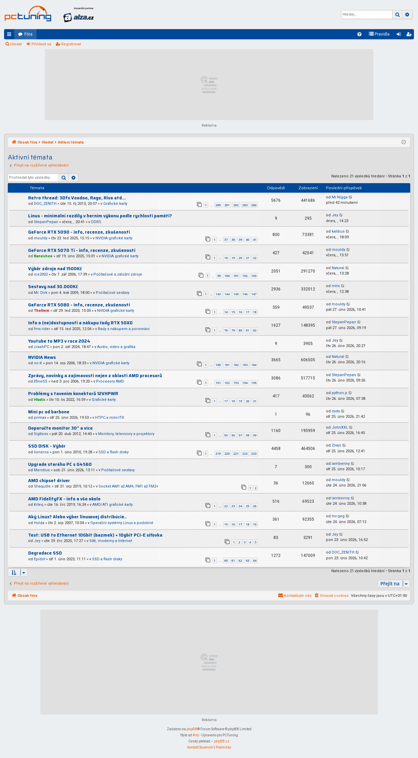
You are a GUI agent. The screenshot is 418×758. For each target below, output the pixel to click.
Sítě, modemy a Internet (110, 541)
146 (244, 294)
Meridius (42, 470)
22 (255, 258)
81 (247, 330)
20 (240, 258)
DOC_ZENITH (45, 203)
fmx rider (42, 329)
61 (233, 560)
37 (226, 239)
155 (254, 383)
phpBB (191, 729)
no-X (38, 363)
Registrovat (71, 44)
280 (218, 205)
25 (247, 506)
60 (226, 560)
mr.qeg (338, 516)
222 (244, 453)
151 (218, 383)
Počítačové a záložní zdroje (117, 274)
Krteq (38, 504)
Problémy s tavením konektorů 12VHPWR (73, 393)
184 (254, 365)
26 (255, 506)
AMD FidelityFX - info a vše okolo (64, 498)
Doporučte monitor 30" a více (60, 428)
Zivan (336, 445)
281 (226, 205)
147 (254, 294)
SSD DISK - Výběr (47, 446)
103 (254, 276)
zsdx (336, 411)
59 (255, 435)
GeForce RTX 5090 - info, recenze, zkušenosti (79, 232)
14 (226, 312)
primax (40, 417)
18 (226, 258)
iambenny (341, 463)
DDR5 (96, 222)
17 (247, 312)
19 (233, 258)
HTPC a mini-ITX (109, 417)
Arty (196, 735)
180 (218, 365)
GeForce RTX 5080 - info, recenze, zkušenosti (79, 304)
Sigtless (41, 434)
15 (233, 312)
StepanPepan (46, 222)
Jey (335, 215)
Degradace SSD (45, 553)
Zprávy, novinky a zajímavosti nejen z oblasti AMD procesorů (95, 375)
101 (236, 276)
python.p (339, 393)
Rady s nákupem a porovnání (124, 329)
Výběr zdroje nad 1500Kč (55, 268)
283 (244, 205)
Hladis (39, 399)
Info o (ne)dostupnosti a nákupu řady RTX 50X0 (80, 322)
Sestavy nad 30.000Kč (53, 286)
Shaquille (42, 486)
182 (236, 365)
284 (254, 205)
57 (240, 435)
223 (254, 453)
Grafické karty (115, 203)
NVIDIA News (42, 357)
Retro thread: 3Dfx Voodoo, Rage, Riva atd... (77, 197)
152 (226, 383)
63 (247, 560)
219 (218, 453)
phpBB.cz (221, 741)
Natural (338, 268)
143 (218, 294)
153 (236, 383)
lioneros (41, 452)
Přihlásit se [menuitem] (400, 35)
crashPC (41, 347)
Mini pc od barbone (48, 411)
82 (255, 330)
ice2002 (41, 274)
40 (247, 239)
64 (255, 560)
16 (240, 312)
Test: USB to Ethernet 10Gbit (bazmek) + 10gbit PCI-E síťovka (95, 535)
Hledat (16, 44)
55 (226, 435)
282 (236, 205)
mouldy (40, 238)
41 (255, 239)
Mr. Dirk (40, 292)
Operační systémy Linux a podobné (121, 523)
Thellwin (41, 310)
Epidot (39, 559)
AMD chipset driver (49, 480)
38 (233, 239)
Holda (39, 523)
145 (236, 294)
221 (236, 453)
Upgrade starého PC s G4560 (60, 464)
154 (244, 383)
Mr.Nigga (340, 197)
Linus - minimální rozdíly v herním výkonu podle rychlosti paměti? (100, 215)
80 (240, 330)
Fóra (28, 34)
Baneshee (43, 256)
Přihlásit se (41, 44)
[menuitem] (359, 34)
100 (226, 276)
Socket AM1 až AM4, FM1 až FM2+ (128, 486)
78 (226, 330)
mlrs (336, 286)
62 (240, 560)
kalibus (338, 231)
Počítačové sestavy (112, 292)
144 (226, 294)
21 (247, 258)
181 (226, 365)
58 (247, 435)
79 (233, 330)
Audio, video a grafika (116, 347)
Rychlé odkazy (10, 35)
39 (240, 239)
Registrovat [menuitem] (410, 35)
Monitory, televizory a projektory (126, 434)
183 (244, 365)
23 (233, 506)
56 (233, 435)
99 (219, 276)
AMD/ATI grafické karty (112, 504)
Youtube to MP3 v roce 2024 (59, 341)
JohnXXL (340, 427)
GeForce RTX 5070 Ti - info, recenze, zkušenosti (81, 250)
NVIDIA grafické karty (113, 238)
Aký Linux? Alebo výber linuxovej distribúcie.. (77, 516)
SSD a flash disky (113, 452)
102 (244, 276)
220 (226, 453)
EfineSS (40, 381)
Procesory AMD (110, 381)
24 (240, 506)
